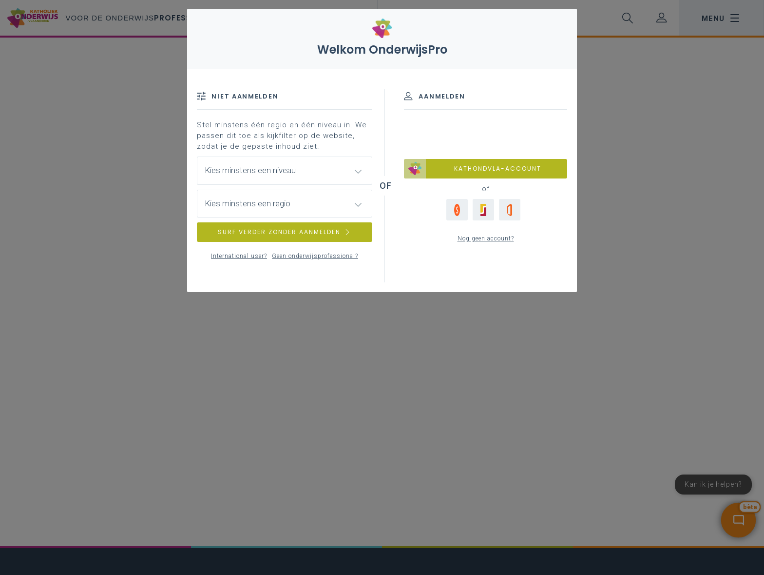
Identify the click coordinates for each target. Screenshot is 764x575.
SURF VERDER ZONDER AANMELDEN (284, 232)
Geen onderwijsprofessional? (315, 256)
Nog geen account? (486, 238)
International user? (239, 256)
